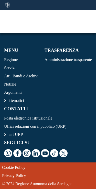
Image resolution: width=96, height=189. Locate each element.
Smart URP (13, 134)
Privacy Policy (14, 175)
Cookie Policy (13, 167)
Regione (11, 59)
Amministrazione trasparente (68, 59)
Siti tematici (14, 100)
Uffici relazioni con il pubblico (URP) (35, 126)
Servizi (10, 68)
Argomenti (13, 92)
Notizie (10, 84)
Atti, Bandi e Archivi (21, 76)
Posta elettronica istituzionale (28, 118)
